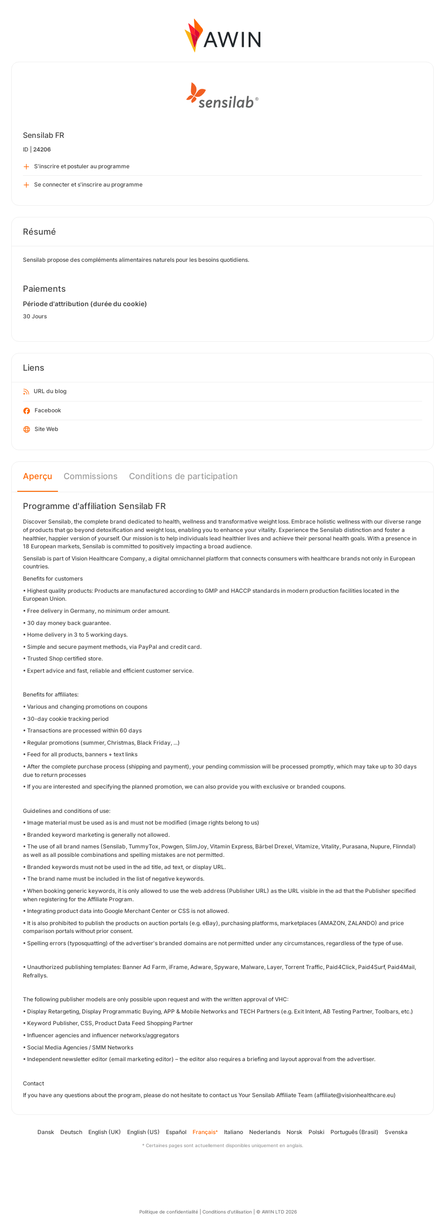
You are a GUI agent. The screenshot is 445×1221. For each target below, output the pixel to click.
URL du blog (44, 391)
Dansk (45, 1131)
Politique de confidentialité (168, 1211)
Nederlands (264, 1131)
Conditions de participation (183, 476)
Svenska (396, 1131)
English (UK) (104, 1131)
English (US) (143, 1131)
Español (176, 1131)
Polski (316, 1131)
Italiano (233, 1131)
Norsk (294, 1131)
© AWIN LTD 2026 (276, 1211)
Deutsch (71, 1131)
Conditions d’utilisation (227, 1211)
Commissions (91, 476)
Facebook (42, 411)
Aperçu (37, 476)
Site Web (40, 429)
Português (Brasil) (354, 1131)
